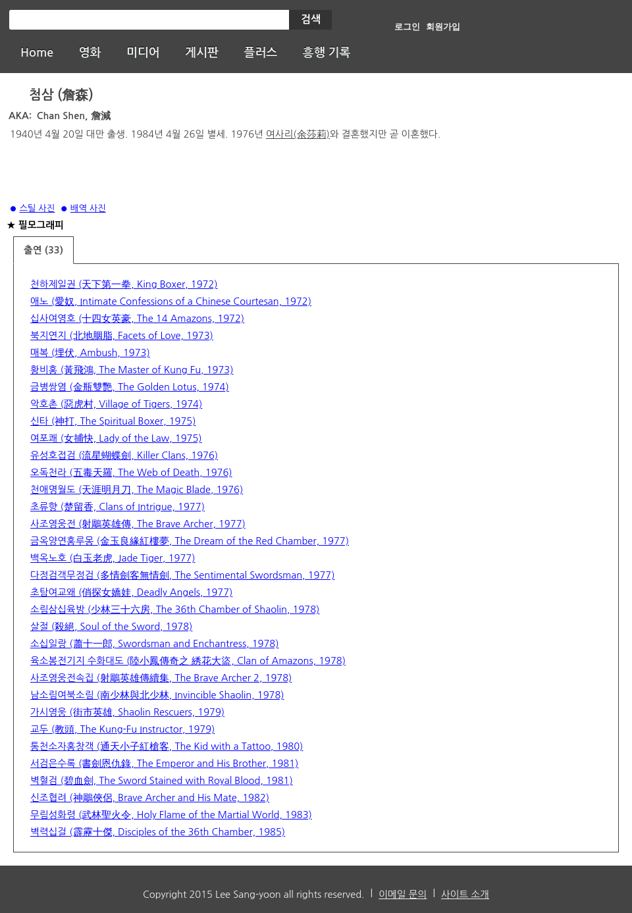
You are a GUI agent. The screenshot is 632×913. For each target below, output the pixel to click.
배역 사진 (88, 208)
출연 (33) (43, 250)
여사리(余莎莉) (298, 134)
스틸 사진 (37, 208)
